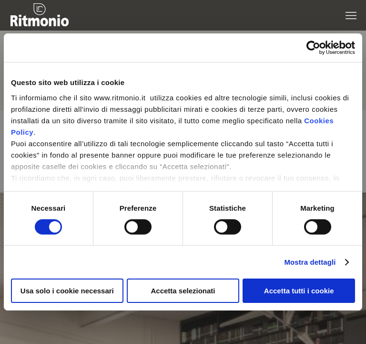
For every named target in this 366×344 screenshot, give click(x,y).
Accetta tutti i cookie (299, 291)
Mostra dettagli (310, 262)
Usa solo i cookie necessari (67, 291)
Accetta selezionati (183, 291)
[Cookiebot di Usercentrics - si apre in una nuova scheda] (313, 48)
